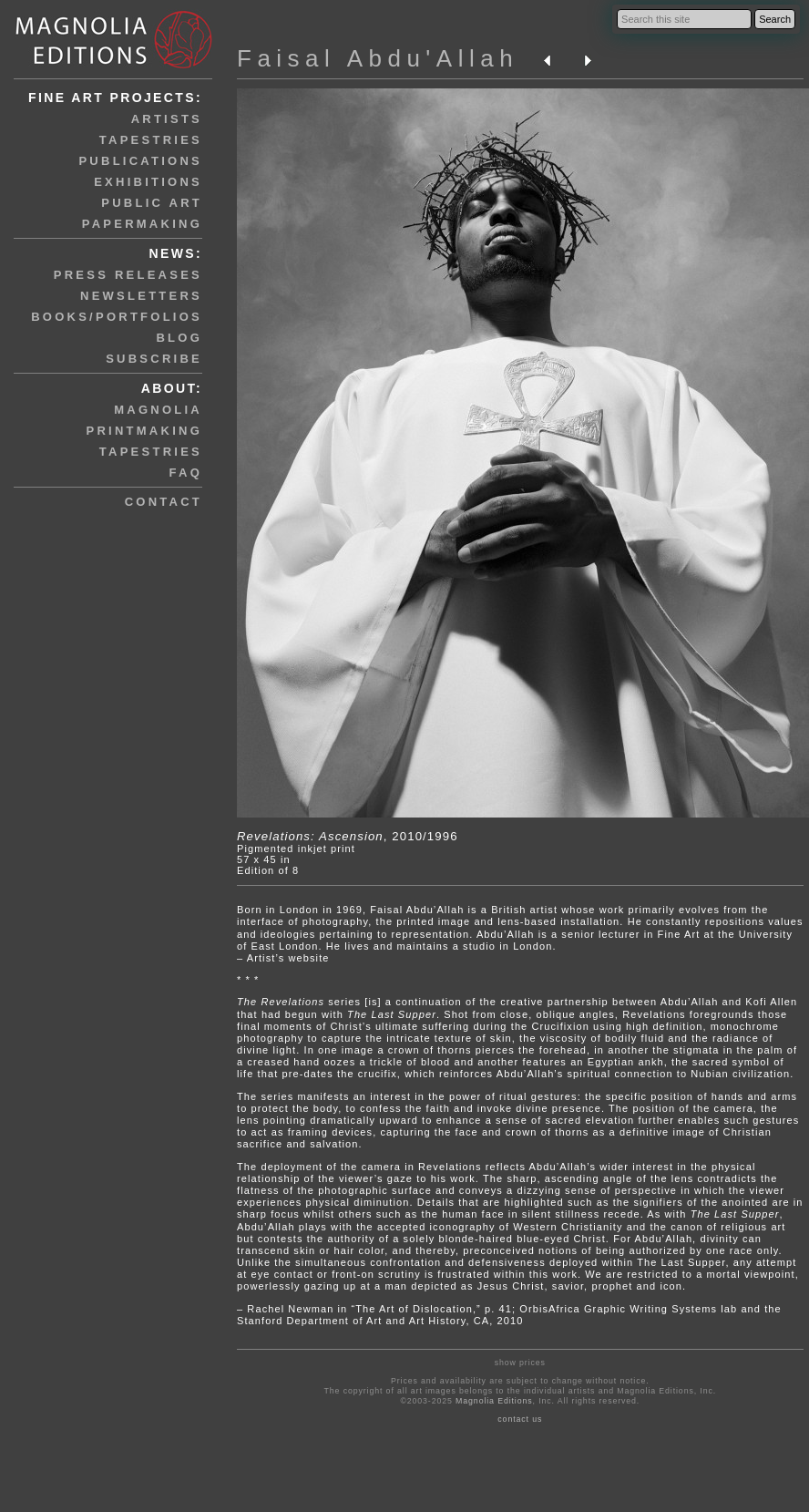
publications (140, 161)
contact (163, 502)
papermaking (142, 224)
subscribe (154, 358)
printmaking (144, 430)
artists (166, 119)
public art (151, 203)
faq (185, 472)
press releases (128, 275)
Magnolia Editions (494, 1400)
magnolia (158, 410)
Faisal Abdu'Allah (377, 58)
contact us (519, 1419)
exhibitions (148, 182)
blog (179, 338)
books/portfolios (116, 317)
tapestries (150, 140)
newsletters (141, 296)
